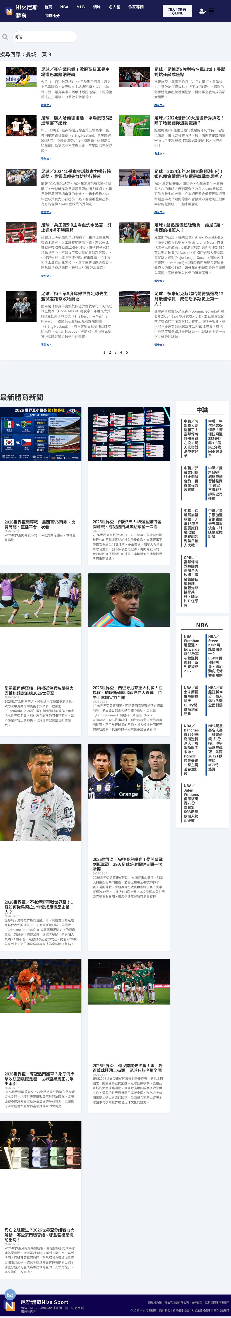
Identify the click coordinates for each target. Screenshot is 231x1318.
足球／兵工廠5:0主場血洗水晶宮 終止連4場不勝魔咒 (76, 227)
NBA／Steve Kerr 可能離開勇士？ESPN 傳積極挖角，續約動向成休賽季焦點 (215, 655)
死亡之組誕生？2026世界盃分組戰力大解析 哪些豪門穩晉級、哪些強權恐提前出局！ (39, 1234)
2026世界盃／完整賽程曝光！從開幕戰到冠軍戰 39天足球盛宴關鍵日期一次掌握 (128, 864)
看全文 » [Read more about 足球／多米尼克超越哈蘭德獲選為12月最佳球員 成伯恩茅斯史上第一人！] (159, 344)
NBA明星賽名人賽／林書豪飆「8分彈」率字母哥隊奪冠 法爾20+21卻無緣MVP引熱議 (215, 747)
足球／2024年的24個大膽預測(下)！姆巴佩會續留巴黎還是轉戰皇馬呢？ (189, 173)
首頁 (48, 6)
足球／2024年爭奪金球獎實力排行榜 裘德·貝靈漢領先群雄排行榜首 (78, 173)
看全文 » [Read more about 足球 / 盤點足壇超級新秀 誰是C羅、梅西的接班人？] (159, 281)
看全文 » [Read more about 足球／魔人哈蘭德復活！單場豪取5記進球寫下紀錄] (46, 158)
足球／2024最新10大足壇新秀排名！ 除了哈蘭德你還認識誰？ (189, 120)
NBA (64, 6)
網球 (97, 6)
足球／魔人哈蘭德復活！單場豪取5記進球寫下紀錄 (76, 120)
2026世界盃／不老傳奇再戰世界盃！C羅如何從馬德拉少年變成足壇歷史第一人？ (39, 906)
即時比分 (52, 15)
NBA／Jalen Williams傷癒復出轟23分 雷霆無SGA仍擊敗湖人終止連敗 (191, 803)
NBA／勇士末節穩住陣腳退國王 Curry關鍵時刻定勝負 (191, 700)
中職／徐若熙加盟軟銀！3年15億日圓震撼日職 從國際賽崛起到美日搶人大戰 (191, 528)
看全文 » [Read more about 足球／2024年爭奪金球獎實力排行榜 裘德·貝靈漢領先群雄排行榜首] (46, 212)
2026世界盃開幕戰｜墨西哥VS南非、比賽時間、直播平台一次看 (40, 524)
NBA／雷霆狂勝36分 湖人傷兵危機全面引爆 (215, 696)
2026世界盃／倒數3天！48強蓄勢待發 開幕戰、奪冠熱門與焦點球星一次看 (129, 524)
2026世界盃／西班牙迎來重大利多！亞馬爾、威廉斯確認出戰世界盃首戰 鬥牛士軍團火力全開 (128, 692)
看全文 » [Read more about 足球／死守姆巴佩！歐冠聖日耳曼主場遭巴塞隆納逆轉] (46, 105)
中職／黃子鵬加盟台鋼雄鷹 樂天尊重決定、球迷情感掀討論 (215, 523)
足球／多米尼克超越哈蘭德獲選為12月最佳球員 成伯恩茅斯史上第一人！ (189, 298)
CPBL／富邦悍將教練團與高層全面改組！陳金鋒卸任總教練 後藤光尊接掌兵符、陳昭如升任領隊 (191, 581)
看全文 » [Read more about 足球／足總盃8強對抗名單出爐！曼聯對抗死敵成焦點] (159, 105)
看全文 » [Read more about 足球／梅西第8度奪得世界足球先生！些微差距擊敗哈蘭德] (46, 344)
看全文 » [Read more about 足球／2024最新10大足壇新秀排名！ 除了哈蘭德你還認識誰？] (159, 153)
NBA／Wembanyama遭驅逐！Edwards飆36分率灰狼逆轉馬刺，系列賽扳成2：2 (196, 653)
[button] (53, 15)
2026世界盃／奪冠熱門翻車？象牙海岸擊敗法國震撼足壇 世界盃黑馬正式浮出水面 (39, 1078)
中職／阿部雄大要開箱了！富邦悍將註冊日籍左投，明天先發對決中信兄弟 (191, 438)
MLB (80, 6)
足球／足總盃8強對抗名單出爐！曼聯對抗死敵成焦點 (189, 71)
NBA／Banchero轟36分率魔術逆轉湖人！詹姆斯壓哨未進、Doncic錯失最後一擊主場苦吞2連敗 (192, 749)
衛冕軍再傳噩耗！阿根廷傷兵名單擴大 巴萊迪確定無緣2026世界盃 (41, 690)
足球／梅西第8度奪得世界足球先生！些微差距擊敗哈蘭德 (76, 295)
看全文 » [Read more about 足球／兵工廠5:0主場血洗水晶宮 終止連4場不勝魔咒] (46, 276)
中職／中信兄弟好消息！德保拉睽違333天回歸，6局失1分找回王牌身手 (215, 438)
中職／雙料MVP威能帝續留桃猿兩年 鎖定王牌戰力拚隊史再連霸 (215, 483)
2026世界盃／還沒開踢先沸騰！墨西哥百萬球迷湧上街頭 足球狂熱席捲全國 (128, 1067)
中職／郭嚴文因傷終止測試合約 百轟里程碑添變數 (191, 478)
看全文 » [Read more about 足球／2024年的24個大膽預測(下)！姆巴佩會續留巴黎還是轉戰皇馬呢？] (159, 212)
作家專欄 (136, 6)
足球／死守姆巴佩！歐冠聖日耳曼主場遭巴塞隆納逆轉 (75, 71)
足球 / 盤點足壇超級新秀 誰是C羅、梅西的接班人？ (189, 227)
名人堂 (114, 6)
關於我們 (164, 1310)
